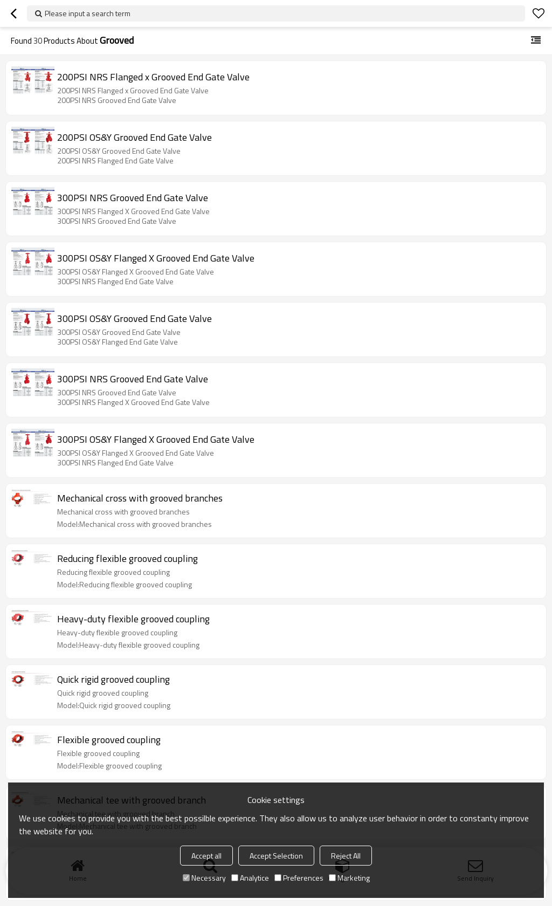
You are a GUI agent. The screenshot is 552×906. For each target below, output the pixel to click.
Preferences (298, 877)
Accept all (206, 855)
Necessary (204, 877)
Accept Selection (276, 855)
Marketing (349, 877)
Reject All (346, 855)
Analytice (250, 877)
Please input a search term (87, 13)
